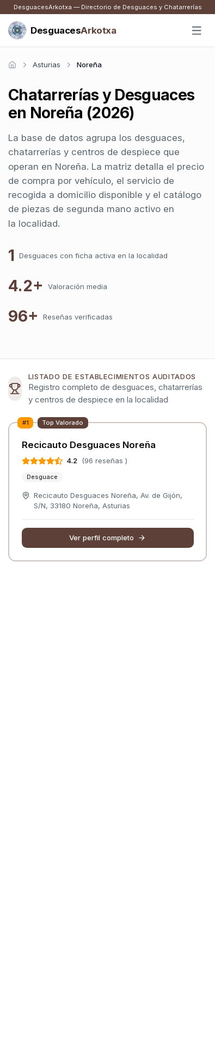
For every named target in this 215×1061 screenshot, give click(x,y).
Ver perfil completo (107, 537)
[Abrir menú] (197, 31)
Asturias (46, 64)
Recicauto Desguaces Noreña (89, 444)
